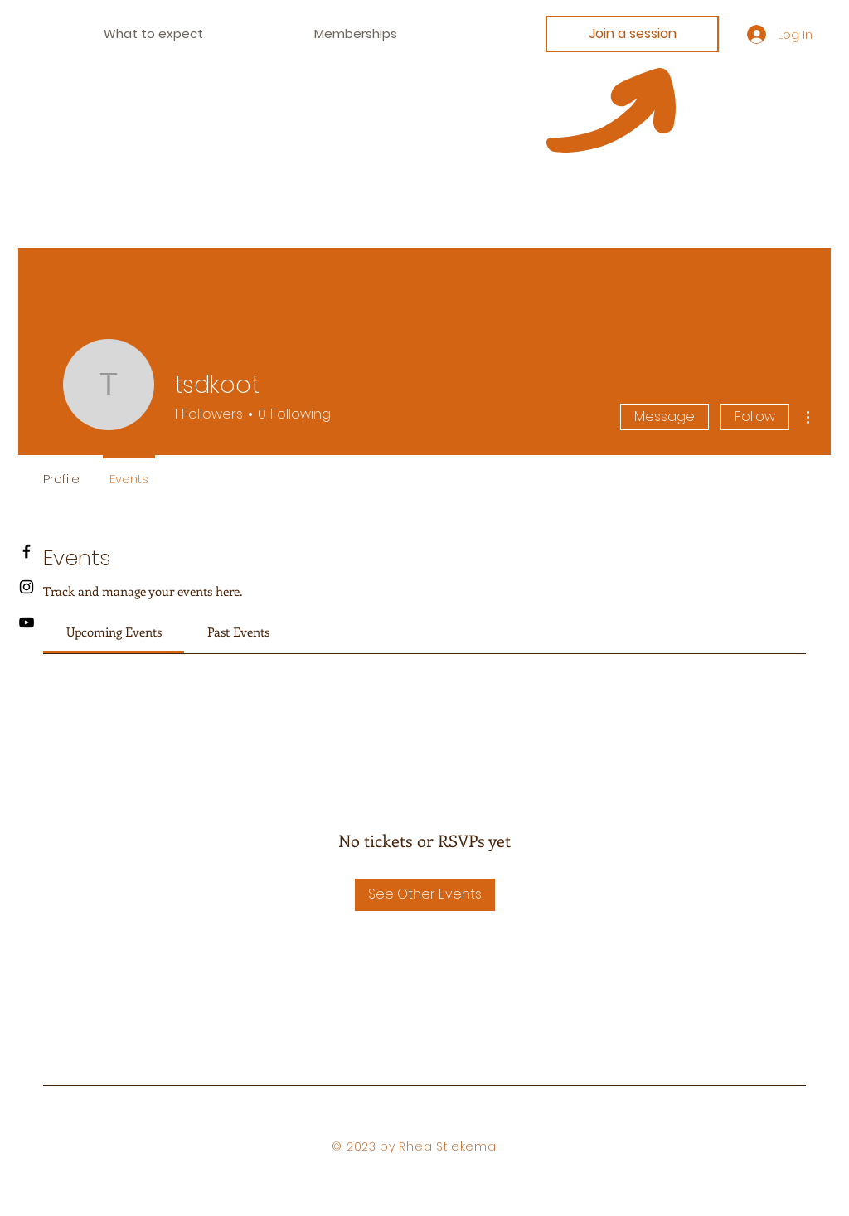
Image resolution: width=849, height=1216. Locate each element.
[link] (114, 631)
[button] (356, 34)
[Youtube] (26, 622)
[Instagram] (26, 587)
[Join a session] (632, 34)
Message (664, 416)
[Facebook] (26, 551)
